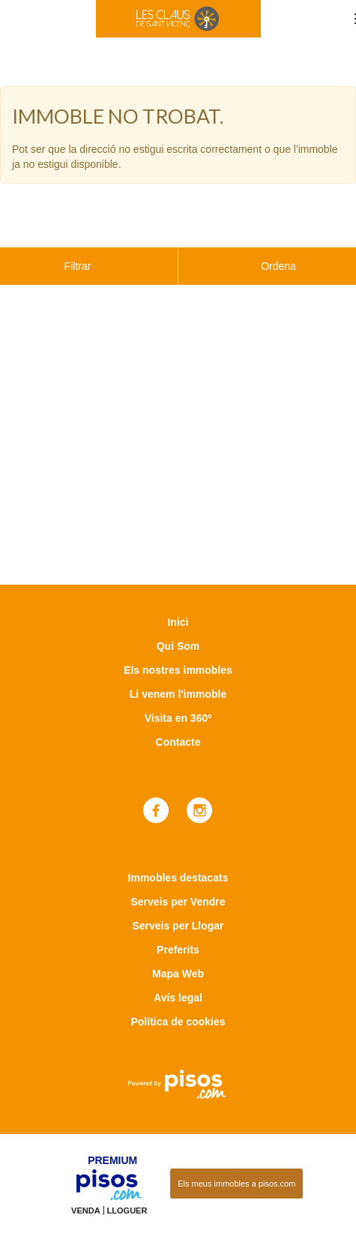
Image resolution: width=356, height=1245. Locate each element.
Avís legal (178, 960)
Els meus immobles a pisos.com (236, 1146)
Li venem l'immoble (178, 657)
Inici (177, 585)
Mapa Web (178, 936)
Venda (85, 1173)
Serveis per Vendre (177, 864)
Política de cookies (177, 984)
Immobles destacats (178, 840)
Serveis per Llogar (177, 888)
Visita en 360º (178, 681)
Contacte (178, 705)
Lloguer (127, 1173)
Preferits (178, 912)
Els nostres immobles (178, 633)
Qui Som (178, 609)
